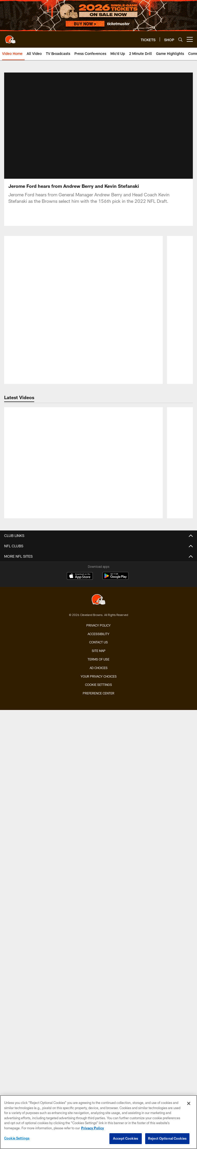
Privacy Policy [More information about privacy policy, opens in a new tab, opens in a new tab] (92, 1128)
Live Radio (98, 594)
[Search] (180, 39)
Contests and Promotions (98, 810)
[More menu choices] (190, 39)
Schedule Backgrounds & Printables (98, 769)
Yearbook (98, 534)
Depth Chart (98, 470)
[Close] (188, 1103)
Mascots (98, 838)
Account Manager (99, 672)
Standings (98, 507)
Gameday (98, 819)
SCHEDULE (98, 750)
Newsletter (98, 944)
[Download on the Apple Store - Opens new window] (80, 1023)
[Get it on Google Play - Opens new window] (115, 1025)
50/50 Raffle (98, 884)
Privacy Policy (98, 1072)
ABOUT (99, 897)
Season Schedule (98, 760)
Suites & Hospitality (98, 681)
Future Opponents (98, 778)
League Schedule (98, 787)
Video (98, 566)
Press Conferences (98, 603)
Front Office (98, 516)
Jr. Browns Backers (98, 856)
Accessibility (98, 1080)
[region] (98, 1122)
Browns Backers (99, 847)
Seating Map (99, 700)
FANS (98, 801)
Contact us (98, 1089)
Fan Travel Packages (98, 737)
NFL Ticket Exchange (98, 728)
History (98, 525)
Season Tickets (99, 663)
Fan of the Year (99, 829)
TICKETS (99, 645)
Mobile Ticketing (98, 709)
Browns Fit (98, 916)
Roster (98, 451)
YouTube (98, 631)
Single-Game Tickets (98, 654)
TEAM (98, 442)
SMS (98, 953)
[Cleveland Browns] (98, 1046)
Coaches (98, 461)
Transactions (98, 488)
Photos (98, 576)
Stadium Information (98, 971)
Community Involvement (98, 907)
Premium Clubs (98, 691)
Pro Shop (98, 934)
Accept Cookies (125, 1138)
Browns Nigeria (98, 925)
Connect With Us (98, 962)
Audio (98, 585)
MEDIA (98, 548)
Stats (99, 497)
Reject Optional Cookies (167, 1138)
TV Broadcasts (98, 613)
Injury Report (98, 479)
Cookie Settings (17, 1138)
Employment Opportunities (98, 981)
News (98, 557)
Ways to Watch (99, 622)
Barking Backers (98, 866)
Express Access (98, 718)
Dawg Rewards (98, 875)
